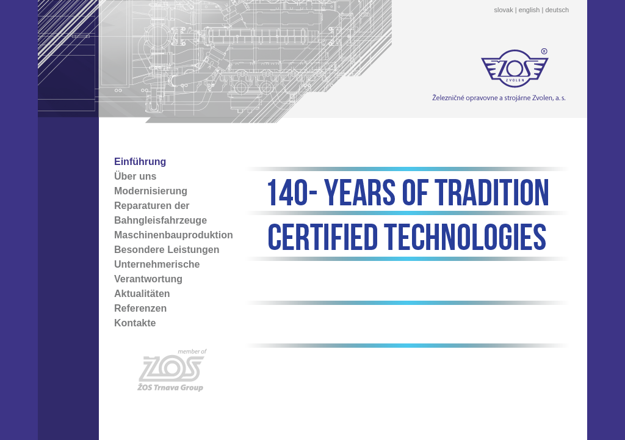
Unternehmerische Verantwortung (157, 271)
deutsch (557, 9)
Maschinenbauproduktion (173, 235)
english (529, 9)
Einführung (140, 161)
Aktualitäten (142, 293)
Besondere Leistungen (166, 249)
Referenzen (140, 308)
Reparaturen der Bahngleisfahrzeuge (160, 213)
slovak (503, 9)
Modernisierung (150, 191)
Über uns (135, 176)
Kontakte (135, 323)
